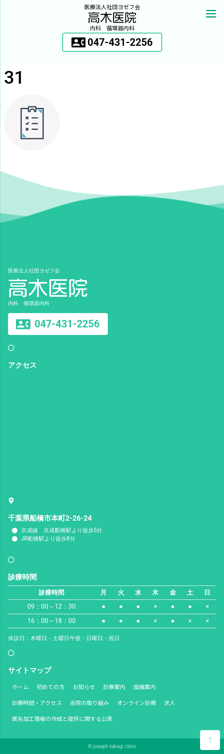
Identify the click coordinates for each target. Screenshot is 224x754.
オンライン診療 (136, 703)
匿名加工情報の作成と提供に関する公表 (62, 719)
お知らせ (84, 687)
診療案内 (114, 687)
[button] (112, 42)
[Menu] (211, 13)
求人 (169, 703)
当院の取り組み (89, 703)
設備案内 (144, 687)
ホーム (20, 687)
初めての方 (51, 687)
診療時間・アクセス (37, 703)
